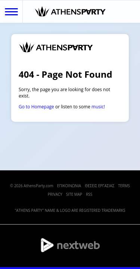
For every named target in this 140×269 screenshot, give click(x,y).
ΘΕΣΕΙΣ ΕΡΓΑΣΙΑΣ (99, 185)
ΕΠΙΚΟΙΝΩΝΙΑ (69, 185)
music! (98, 106)
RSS (89, 194)
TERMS (124, 185)
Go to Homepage (36, 106)
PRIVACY (55, 194)
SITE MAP (74, 194)
